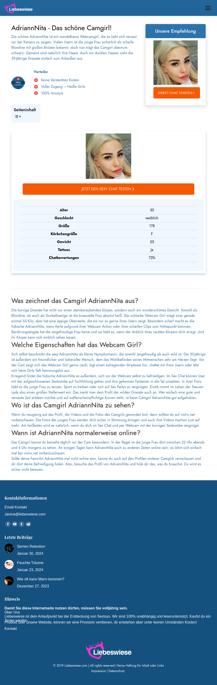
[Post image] (9, 548)
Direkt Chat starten (177, 92)
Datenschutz (117, 671)
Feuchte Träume (30, 563)
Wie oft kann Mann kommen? (40, 579)
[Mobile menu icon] (207, 8)
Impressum (98, 671)
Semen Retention (31, 546)
